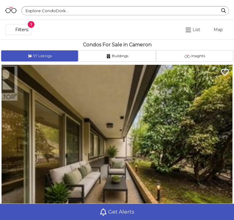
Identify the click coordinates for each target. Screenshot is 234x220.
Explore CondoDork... (47, 10)
